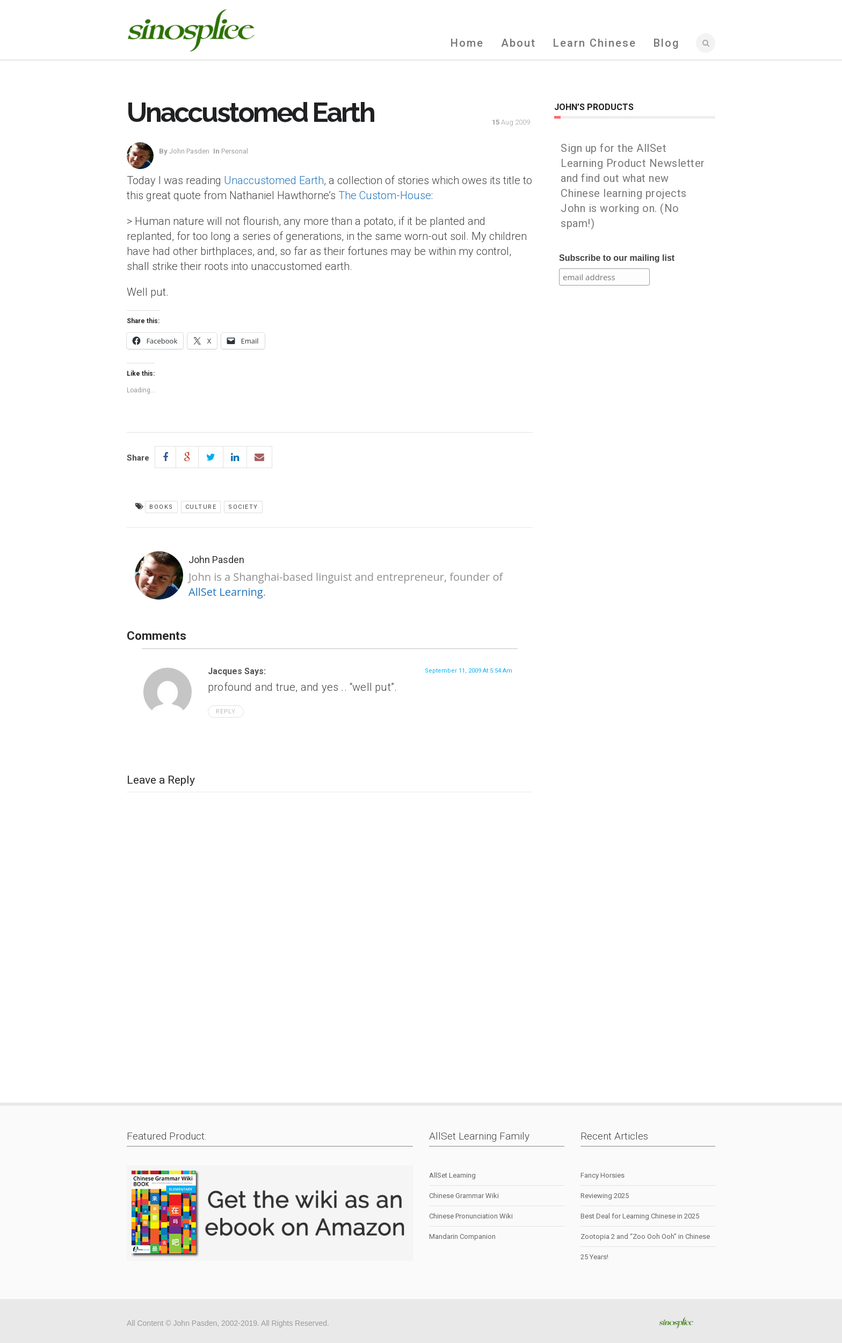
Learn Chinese (594, 43)
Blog (667, 43)
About (518, 43)
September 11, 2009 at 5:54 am (468, 670)
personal (234, 151)
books (161, 506)
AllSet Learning (225, 592)
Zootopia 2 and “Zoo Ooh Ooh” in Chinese (645, 1236)
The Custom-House (384, 195)
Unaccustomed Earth (274, 180)
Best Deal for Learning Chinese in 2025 (639, 1216)
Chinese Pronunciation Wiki (471, 1216)
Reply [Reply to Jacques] (226, 711)
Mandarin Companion (462, 1236)
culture (201, 506)
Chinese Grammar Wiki (464, 1196)
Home (467, 43)
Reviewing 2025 (604, 1196)
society (243, 506)
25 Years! (594, 1257)
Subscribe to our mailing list (616, 257)
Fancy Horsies (602, 1175)
